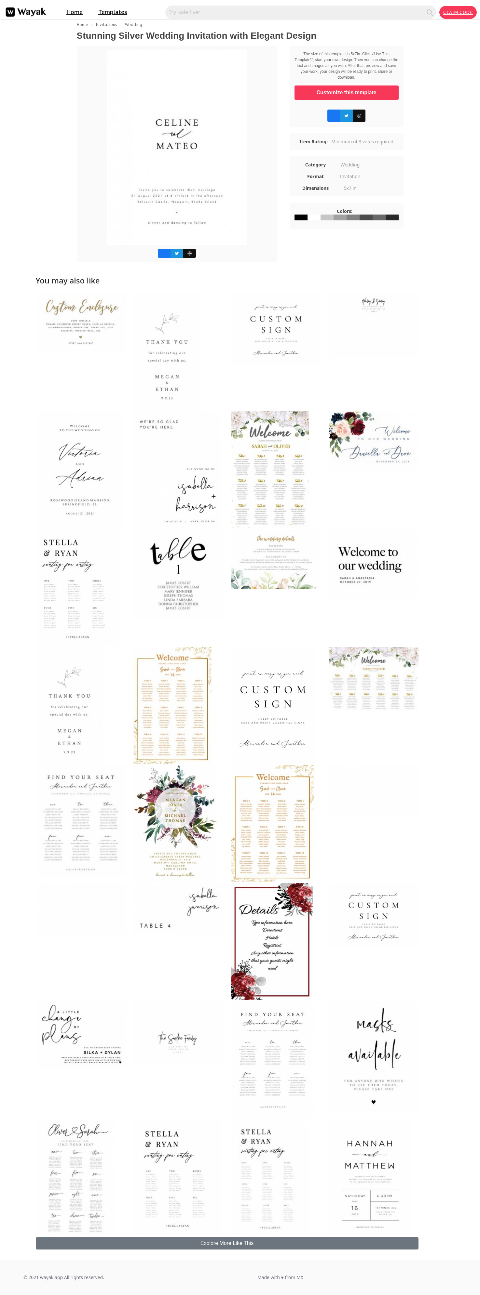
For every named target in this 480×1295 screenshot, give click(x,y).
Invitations (106, 24)
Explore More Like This (227, 1243)
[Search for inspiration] (297, 12)
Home (74, 12)
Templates (112, 12)
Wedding (133, 24)
